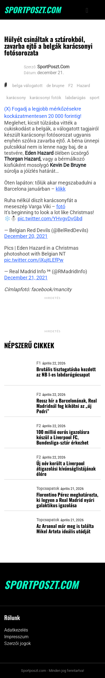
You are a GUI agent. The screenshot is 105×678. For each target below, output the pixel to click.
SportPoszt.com (32, 10)
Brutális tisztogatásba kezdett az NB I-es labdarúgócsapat (66, 371)
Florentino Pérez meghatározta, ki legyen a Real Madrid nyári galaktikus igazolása (67, 500)
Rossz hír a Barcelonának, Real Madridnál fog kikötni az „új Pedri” (66, 406)
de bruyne (55, 85)
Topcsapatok (47, 488)
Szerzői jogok (17, 643)
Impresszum (16, 636)
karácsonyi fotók (45, 97)
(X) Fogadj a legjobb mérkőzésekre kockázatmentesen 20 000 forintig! (42, 112)
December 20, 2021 (26, 236)
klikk (61, 189)
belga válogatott (27, 85)
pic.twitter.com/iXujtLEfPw (34, 260)
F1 (38, 363)
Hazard (83, 85)
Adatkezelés (16, 630)
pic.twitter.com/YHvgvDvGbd (50, 218)
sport (94, 97)
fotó (60, 206)
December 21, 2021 (26, 277)
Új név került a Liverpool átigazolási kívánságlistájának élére (66, 468)
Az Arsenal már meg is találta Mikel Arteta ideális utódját (65, 528)
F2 (70, 85)
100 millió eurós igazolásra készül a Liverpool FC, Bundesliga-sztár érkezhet (62, 437)
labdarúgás (75, 97)
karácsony (16, 97)
